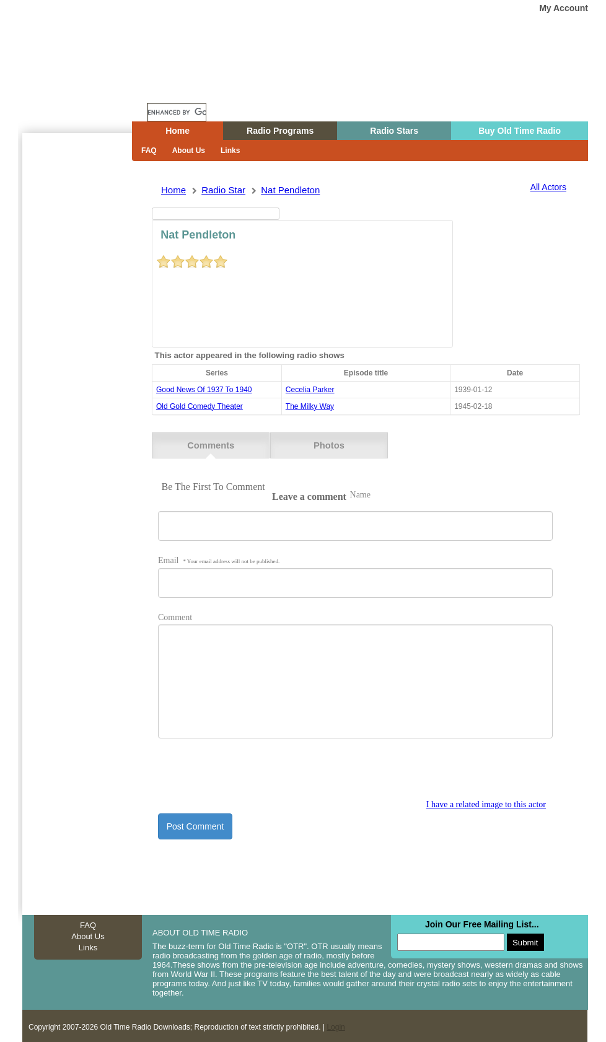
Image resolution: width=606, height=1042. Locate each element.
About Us (188, 150)
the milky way (310, 406)
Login (336, 1024)
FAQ (149, 150)
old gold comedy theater (199, 406)
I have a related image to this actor (486, 802)
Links (230, 150)
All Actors (548, 187)
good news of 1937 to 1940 (204, 389)
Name (360, 492)
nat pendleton (290, 190)
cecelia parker (310, 389)
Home (83, 88)
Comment (175, 615)
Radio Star (223, 190)
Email (218, 558)
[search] (176, 112)
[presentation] (252, 773)
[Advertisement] (74, 356)
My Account (563, 8)
